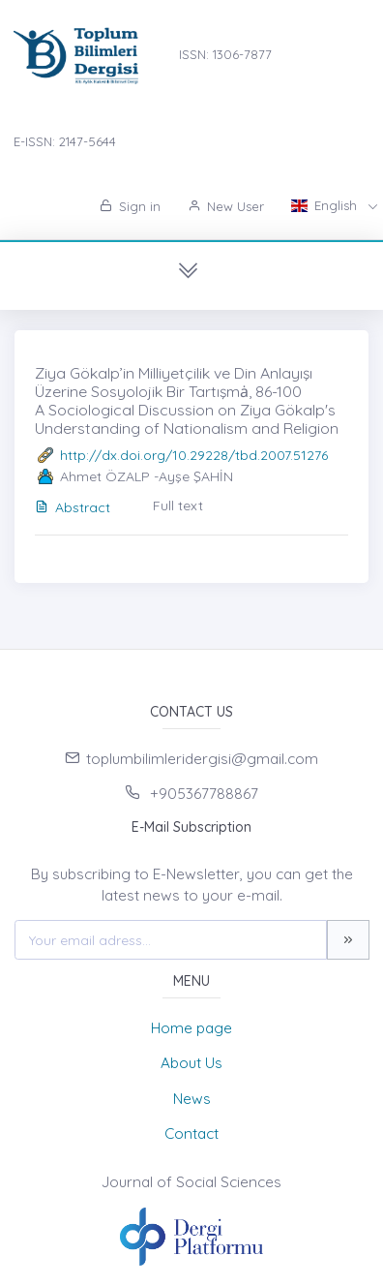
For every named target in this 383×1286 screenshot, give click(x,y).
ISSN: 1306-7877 (225, 54)
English (326, 205)
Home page (191, 1028)
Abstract (72, 507)
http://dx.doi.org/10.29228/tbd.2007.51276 (194, 455)
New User (226, 206)
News (192, 1098)
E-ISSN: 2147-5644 (65, 141)
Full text (178, 505)
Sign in (130, 206)
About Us (191, 1063)
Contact (191, 1133)
